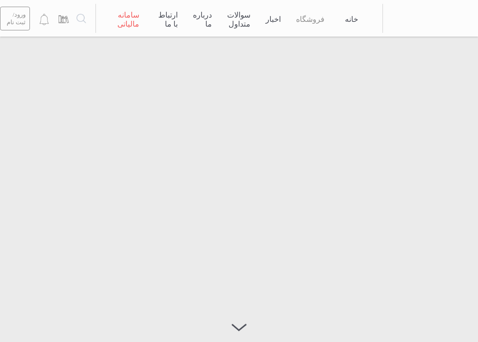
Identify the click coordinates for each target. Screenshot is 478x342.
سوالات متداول (238, 19)
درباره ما (202, 19)
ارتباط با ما (168, 19)
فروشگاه (310, 19)
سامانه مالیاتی (128, 19)
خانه (351, 19)
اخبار (273, 19)
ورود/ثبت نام (16, 18)
